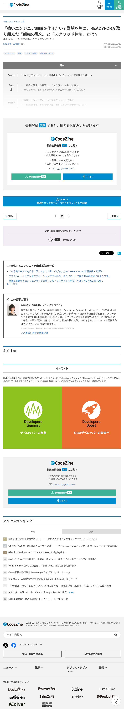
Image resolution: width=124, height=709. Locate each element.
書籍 (103, 667)
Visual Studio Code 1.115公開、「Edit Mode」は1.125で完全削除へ (42, 565)
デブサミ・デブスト (77, 669)
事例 (19, 53)
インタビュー (9, 53)
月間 (91, 532)
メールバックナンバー (62, 168)
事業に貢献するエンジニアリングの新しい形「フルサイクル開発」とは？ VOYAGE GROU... (56, 281)
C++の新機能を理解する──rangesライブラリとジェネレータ (39, 572)
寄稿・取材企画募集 (32, 654)
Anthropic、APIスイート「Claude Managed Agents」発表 (37, 592)
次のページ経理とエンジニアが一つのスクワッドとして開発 (62, 201)
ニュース (10, 667)
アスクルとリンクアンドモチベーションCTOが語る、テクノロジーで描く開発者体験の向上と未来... (59, 276)
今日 (33, 532)
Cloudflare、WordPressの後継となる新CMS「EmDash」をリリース (43, 579)
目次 (89, 65)
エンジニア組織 (30, 53)
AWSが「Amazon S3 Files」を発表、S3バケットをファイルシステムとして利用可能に (52, 559)
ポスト (106, 253)
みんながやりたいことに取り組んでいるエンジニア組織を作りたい (58, 75)
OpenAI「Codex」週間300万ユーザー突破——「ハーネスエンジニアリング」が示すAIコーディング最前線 (62, 545)
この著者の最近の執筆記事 (34, 333)
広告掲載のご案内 (93, 654)
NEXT (115, 216)
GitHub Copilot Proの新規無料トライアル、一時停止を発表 (38, 599)
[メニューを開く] (5, 5)
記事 (39, 667)
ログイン (87, 176)
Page (11, 75)
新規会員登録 (35, 176)
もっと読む (12, 284)
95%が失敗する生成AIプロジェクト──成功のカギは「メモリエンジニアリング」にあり (52, 539)
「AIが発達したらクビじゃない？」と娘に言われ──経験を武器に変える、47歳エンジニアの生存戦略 (59, 585)
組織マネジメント (46, 53)
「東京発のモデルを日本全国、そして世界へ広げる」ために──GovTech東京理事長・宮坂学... (56, 271)
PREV (9, 216)
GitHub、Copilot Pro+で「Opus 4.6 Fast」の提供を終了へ (37, 552)
